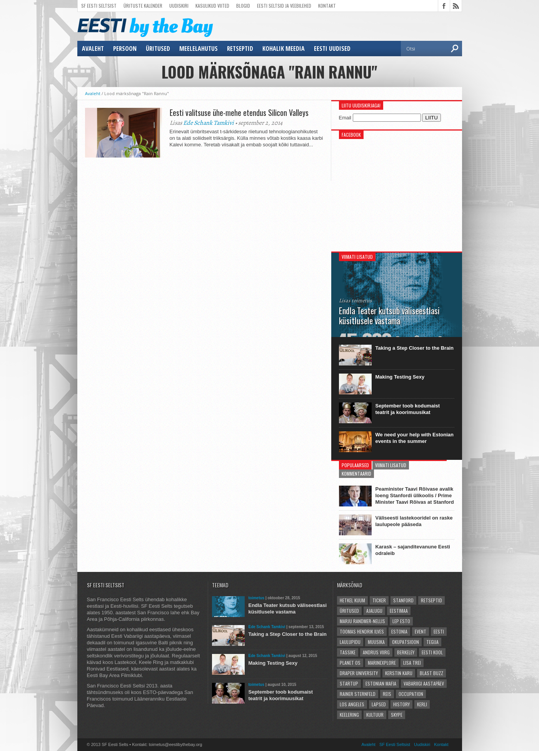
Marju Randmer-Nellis (362, 621)
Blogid (243, 5)
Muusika (376, 642)
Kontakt (327, 5)
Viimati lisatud (390, 465)
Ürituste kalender (142, 5)
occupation (411, 694)
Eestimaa (399, 610)
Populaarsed (355, 465)
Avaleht (93, 48)
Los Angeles (352, 704)
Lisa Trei (412, 662)
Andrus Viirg (376, 652)
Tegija (432, 642)
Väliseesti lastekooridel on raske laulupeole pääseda (414, 521)
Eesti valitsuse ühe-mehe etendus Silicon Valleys (240, 112)
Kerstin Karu (398, 673)
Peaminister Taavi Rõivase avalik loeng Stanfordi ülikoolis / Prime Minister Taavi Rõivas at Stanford (414, 495)
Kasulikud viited (212, 5)
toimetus (257, 598)
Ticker (379, 600)
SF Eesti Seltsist (99, 5)
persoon (125, 48)
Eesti (439, 631)
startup (349, 683)
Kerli (422, 704)
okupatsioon (405, 642)
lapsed (379, 704)
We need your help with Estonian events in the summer (414, 438)
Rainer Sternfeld (357, 694)
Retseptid (240, 48)
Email (345, 118)
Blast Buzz (431, 673)
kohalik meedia (283, 48)
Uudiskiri (179, 5)
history (401, 704)
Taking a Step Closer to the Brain (414, 348)
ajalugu (374, 610)
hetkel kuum (352, 600)
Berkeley (405, 652)
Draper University (359, 673)
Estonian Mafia (380, 683)
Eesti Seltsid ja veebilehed (284, 5)
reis (387, 694)
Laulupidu (350, 642)
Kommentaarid (356, 473)
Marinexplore (382, 662)
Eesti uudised (332, 48)
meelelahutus (198, 48)
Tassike (347, 652)
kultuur (375, 714)
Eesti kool (432, 652)
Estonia (399, 631)
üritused (158, 48)
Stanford (403, 600)
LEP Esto (401, 621)
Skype (396, 714)
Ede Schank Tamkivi (208, 123)
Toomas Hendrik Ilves (362, 631)
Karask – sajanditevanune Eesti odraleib (412, 550)
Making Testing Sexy (400, 377)
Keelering (349, 714)
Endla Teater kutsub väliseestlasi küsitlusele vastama (288, 608)
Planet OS (350, 662)
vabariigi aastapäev (424, 683)
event (420, 631)
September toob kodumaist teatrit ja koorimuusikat (407, 409)
